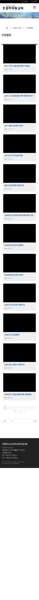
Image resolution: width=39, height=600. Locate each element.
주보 (1, 577)
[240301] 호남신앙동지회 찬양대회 (17, 394)
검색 (35, 421)
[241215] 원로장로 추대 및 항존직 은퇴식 (19, 96)
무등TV (2, 587)
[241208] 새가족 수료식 (13, 126)
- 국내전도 (3, 523)
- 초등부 (2, 542)
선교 (1, 519)
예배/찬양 (2, 506)
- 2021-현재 (3, 477)
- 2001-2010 (4, 480)
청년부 (2, 552)
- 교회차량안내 (4, 502)
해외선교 (2, 525)
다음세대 (2, 529)
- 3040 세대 (3, 560)
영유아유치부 (3, 533)
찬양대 (2, 515)
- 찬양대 (2, 517)
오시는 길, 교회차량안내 (6, 498)
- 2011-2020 (4, 478)
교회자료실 (3, 589)
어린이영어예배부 (5, 556)
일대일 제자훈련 (4, 573)
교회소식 (2, 579)
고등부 (2, 548)
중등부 (2, 544)
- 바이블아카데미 (4, 570)
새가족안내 (3, 591)
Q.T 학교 (2, 572)
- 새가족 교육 (3, 595)
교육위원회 (3, 531)
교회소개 (2, 469)
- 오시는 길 (3, 500)
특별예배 (2, 511)
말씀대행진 (3, 564)
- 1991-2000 (4, 482)
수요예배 (2, 509)
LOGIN (24, 2)
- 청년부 (2, 554)
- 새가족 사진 (3, 597)
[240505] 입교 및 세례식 (14, 245)
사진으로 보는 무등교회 (6, 486)
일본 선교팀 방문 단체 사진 (14, 185)
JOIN (34, 2)
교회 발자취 (3, 475)
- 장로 (1, 492)
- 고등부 (2, 550)
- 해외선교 (3, 527)
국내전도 (2, 521)
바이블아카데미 (4, 568)
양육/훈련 (2, 562)
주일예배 (2, 508)
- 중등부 (2, 546)
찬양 (1, 513)
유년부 (2, 537)
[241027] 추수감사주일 (13, 156)
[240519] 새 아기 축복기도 (14, 305)
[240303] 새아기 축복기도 (14, 365)
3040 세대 (3, 558)
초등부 (2, 540)
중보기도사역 (3, 566)
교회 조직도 (3, 494)
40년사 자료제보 (4, 599)
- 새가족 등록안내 (5, 593)
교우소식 (2, 581)
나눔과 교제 (17, 28)
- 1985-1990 (4, 484)
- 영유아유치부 (4, 535)
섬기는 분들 (3, 488)
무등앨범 (29, 28)
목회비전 (2, 473)
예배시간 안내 (4, 496)
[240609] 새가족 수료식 (13, 275)
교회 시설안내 (4, 504)
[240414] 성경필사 (11, 335)
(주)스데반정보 (14, 463)
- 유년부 (2, 539)
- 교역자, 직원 (3, 490)
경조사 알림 (3, 583)
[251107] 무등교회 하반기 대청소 (17, 66)
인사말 (2, 471)
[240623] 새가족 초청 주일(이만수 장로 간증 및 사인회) (19, 215)
